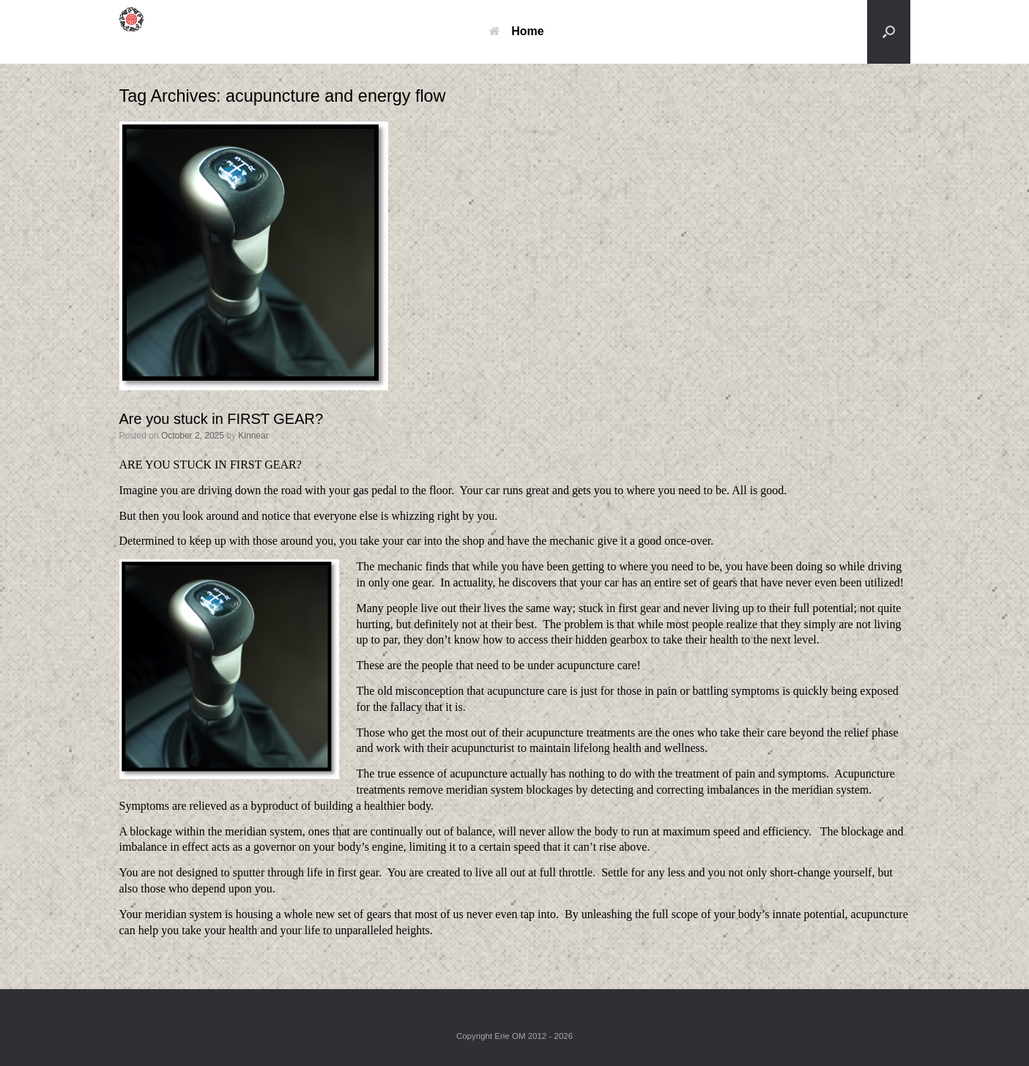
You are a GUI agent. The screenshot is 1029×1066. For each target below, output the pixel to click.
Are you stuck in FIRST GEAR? (221, 419)
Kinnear (253, 435)
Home (516, 31)
